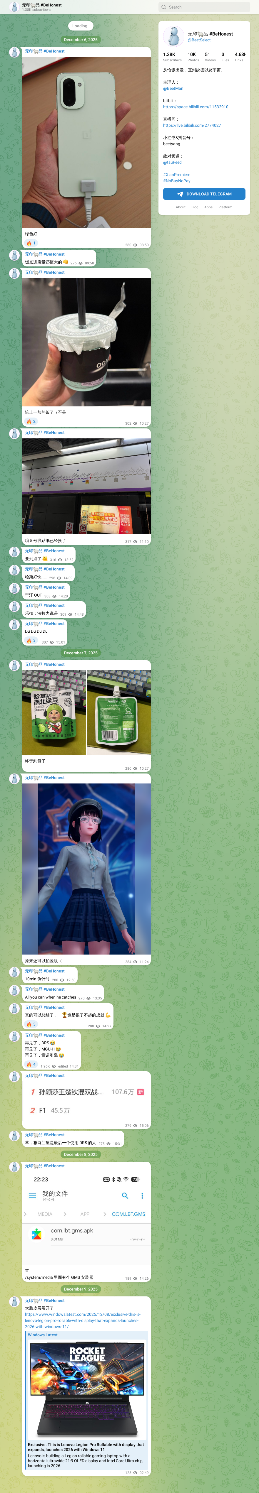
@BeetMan (173, 88)
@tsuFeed (172, 162)
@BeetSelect (199, 40)
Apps (208, 207)
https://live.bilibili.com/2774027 (192, 125)
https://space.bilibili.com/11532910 (195, 106)
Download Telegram (204, 194)
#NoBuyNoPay (177, 180)
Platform (225, 207)
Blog (194, 207)
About (181, 207)
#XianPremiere (176, 174)
